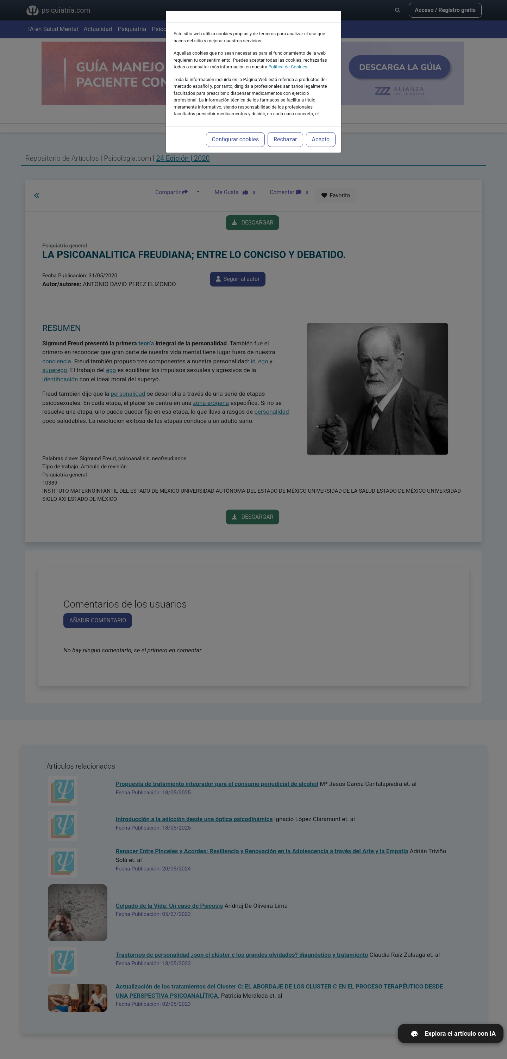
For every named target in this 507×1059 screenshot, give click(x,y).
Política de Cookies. (288, 66)
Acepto (321, 139)
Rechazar (285, 139)
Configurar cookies (235, 139)
